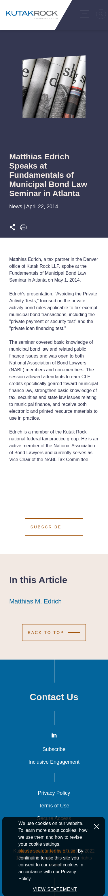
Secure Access (54, 818)
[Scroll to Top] (54, 632)
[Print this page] (23, 229)
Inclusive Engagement (54, 762)
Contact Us (54, 697)
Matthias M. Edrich (35, 601)
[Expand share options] (12, 229)
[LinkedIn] (54, 736)
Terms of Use (54, 805)
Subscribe (53, 749)
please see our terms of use (46, 871)
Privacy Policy (54, 793)
